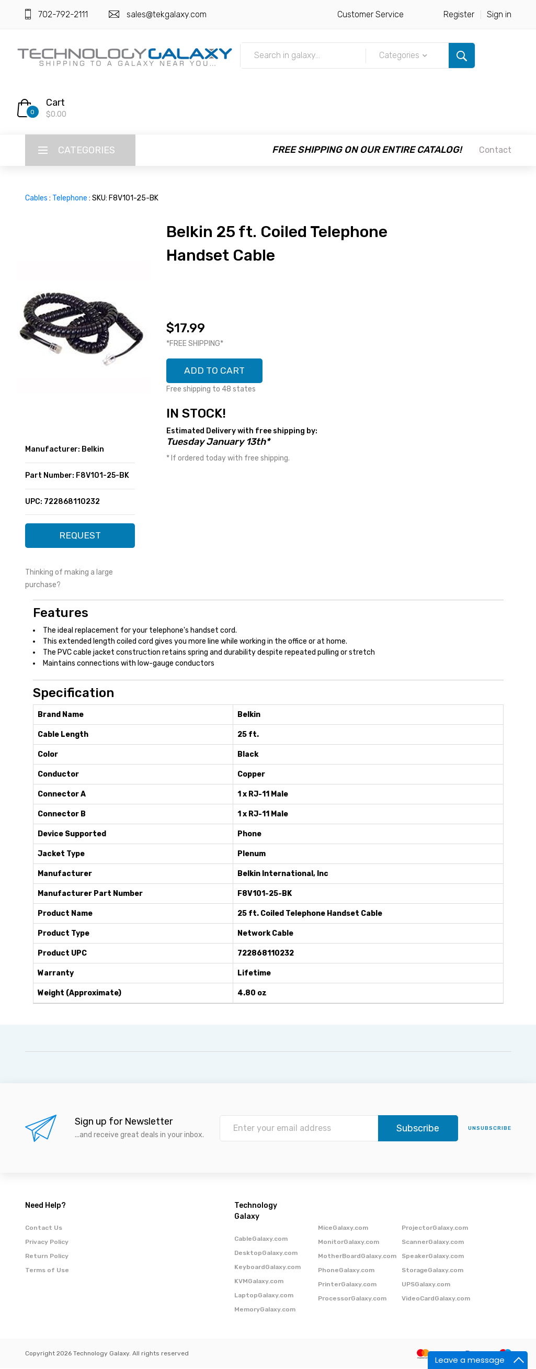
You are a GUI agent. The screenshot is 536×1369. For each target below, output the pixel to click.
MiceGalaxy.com (343, 1228)
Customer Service (370, 14)
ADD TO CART (215, 371)
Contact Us (43, 1228)
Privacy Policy (47, 1243)
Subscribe (417, 1129)
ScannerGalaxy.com (433, 1243)
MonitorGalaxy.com (348, 1243)
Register (458, 14)
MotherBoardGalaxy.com (357, 1257)
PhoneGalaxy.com (346, 1271)
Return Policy (47, 1257)
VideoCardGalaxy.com (436, 1299)
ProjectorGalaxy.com (435, 1228)
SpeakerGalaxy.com (433, 1257)
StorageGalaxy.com (432, 1271)
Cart (55, 102)
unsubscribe (489, 1129)
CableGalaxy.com (261, 1239)
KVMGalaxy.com (258, 1282)
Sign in (499, 14)
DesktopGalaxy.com (266, 1254)
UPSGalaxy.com (426, 1285)
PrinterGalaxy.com (347, 1285)
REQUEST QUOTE (80, 539)
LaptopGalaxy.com (263, 1296)
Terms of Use (47, 1271)
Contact (495, 150)
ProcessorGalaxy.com (352, 1299)
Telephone (69, 198)
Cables (36, 198)
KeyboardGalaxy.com (267, 1268)
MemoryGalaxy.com (264, 1310)
